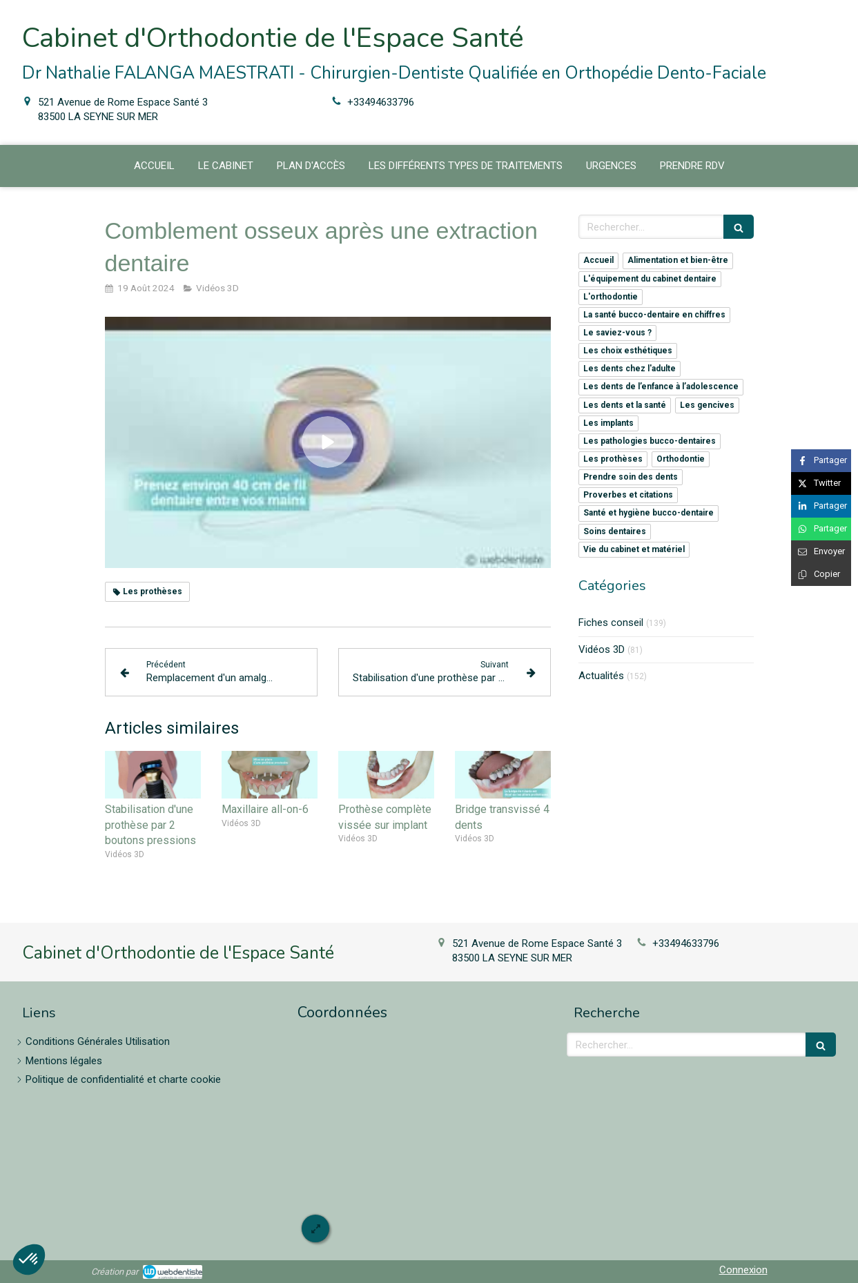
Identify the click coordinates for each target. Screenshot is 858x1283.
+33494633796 (380, 102)
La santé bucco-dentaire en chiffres (654, 315)
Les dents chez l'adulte (629, 368)
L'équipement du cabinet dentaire (649, 279)
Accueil (598, 260)
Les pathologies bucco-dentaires (649, 441)
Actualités (601, 675)
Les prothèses (613, 459)
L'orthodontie (610, 297)
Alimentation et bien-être (677, 260)
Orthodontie (680, 459)
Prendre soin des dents (630, 477)
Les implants (608, 423)
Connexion (743, 1270)
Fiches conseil (610, 622)
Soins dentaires (614, 531)
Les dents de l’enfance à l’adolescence (661, 386)
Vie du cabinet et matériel (634, 549)
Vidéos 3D (601, 649)
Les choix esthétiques (627, 350)
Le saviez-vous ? (617, 332)
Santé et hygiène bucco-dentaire (648, 513)
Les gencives (707, 405)
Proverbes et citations (628, 495)
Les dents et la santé (624, 405)
